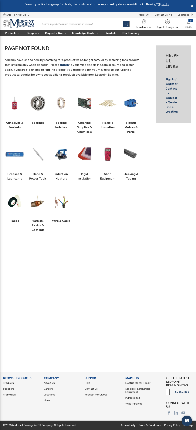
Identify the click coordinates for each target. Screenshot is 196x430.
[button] (167, 24)
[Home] (18, 24)
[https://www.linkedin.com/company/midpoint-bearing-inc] (176, 413)
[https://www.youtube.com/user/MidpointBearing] (183, 413)
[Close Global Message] (192, 6)
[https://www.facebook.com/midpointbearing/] (169, 413)
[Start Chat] (187, 421)
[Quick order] (143, 24)
